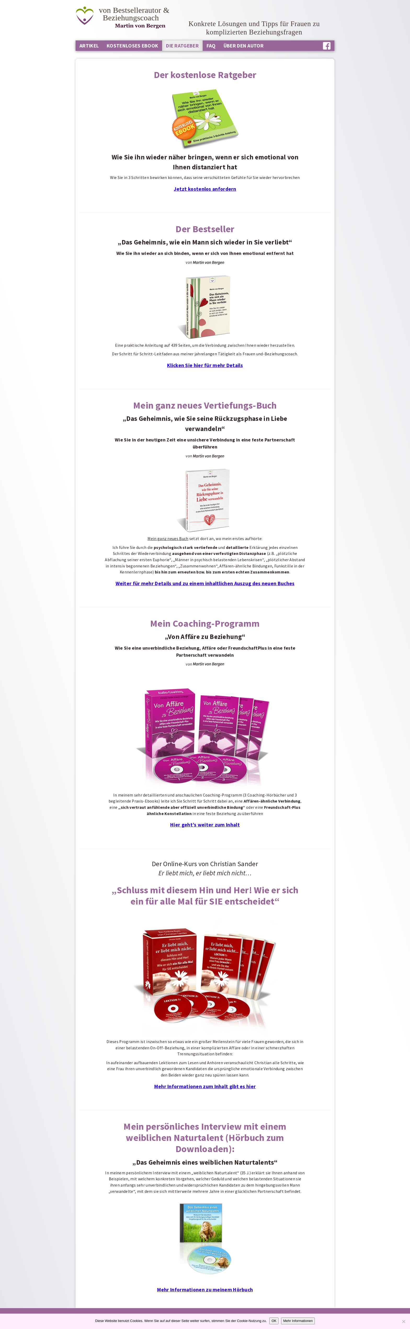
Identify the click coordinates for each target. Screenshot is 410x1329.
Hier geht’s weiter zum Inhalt (205, 825)
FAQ (211, 46)
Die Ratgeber (182, 46)
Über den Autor (244, 46)
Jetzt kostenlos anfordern (205, 189)
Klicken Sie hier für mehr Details (205, 365)
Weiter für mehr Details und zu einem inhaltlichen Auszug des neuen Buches (205, 583)
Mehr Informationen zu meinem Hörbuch (205, 1289)
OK (273, 1321)
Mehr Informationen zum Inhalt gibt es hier (205, 1086)
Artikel (89, 46)
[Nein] (403, 1321)
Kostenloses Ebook (132, 46)
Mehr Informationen (298, 1321)
